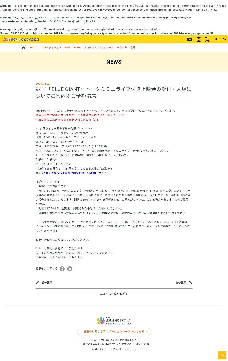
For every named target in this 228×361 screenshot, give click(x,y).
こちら (42, 164)
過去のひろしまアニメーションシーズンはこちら (114, 331)
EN (224, 39)
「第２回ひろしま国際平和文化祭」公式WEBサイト (75, 173)
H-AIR (77, 47)
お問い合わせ (99, 349)
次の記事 (181, 282)
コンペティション (51, 47)
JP (216, 39)
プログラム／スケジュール (99, 47)
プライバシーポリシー (123, 349)
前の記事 (47, 282)
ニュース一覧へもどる (114, 294)
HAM (67, 47)
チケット (122, 47)
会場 (133, 47)
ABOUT (33, 47)
